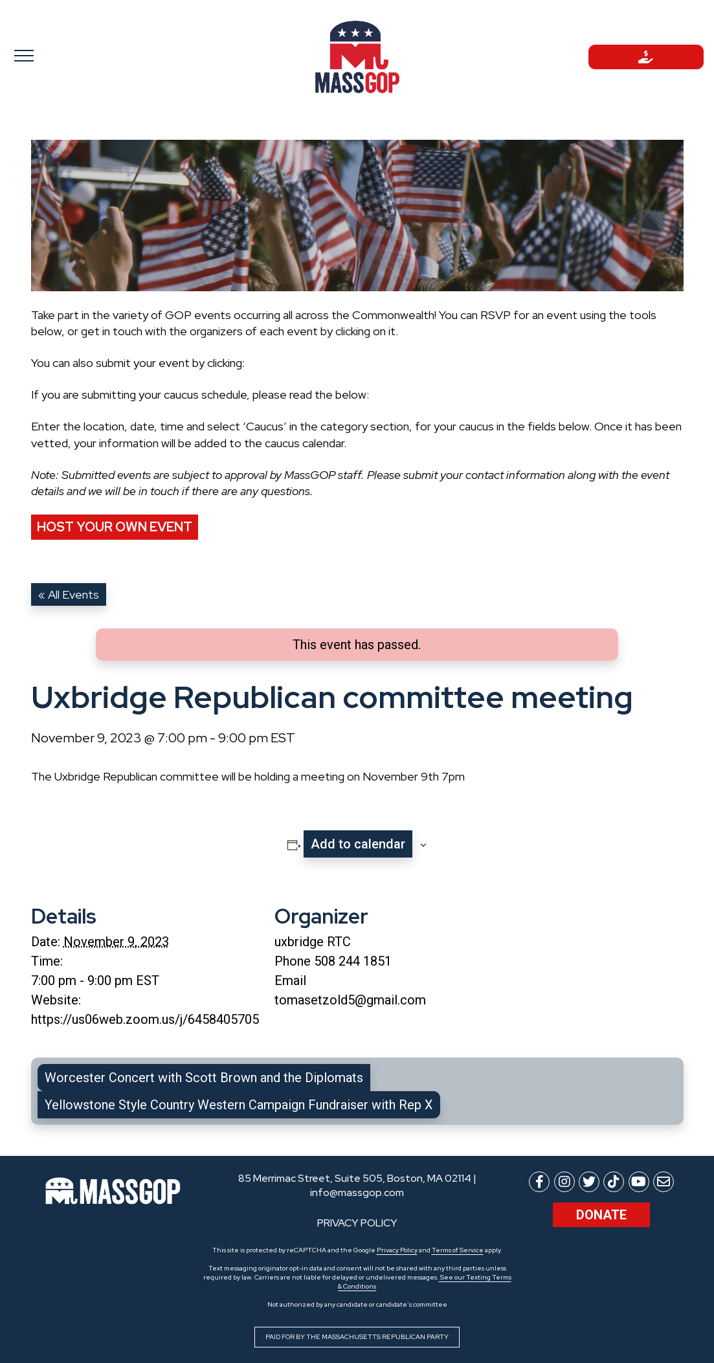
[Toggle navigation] (68, 55)
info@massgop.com (357, 1192)
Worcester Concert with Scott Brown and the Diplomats (204, 1077)
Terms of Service (458, 1250)
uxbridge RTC (312, 941)
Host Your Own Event (114, 526)
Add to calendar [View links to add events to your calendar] (358, 844)
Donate (601, 1215)
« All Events (68, 594)
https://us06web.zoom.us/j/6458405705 (145, 1019)
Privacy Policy (397, 1250)
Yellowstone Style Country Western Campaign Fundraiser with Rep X (239, 1105)
